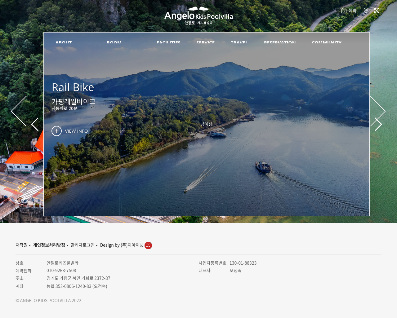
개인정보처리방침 (49, 245)
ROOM (114, 42)
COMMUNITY (326, 42)
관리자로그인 (83, 245)
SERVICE (205, 42)
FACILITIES (169, 42)
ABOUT (64, 42)
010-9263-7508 (61, 270)
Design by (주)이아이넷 (126, 245)
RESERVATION (280, 42)
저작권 (22, 245)
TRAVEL (239, 42)
